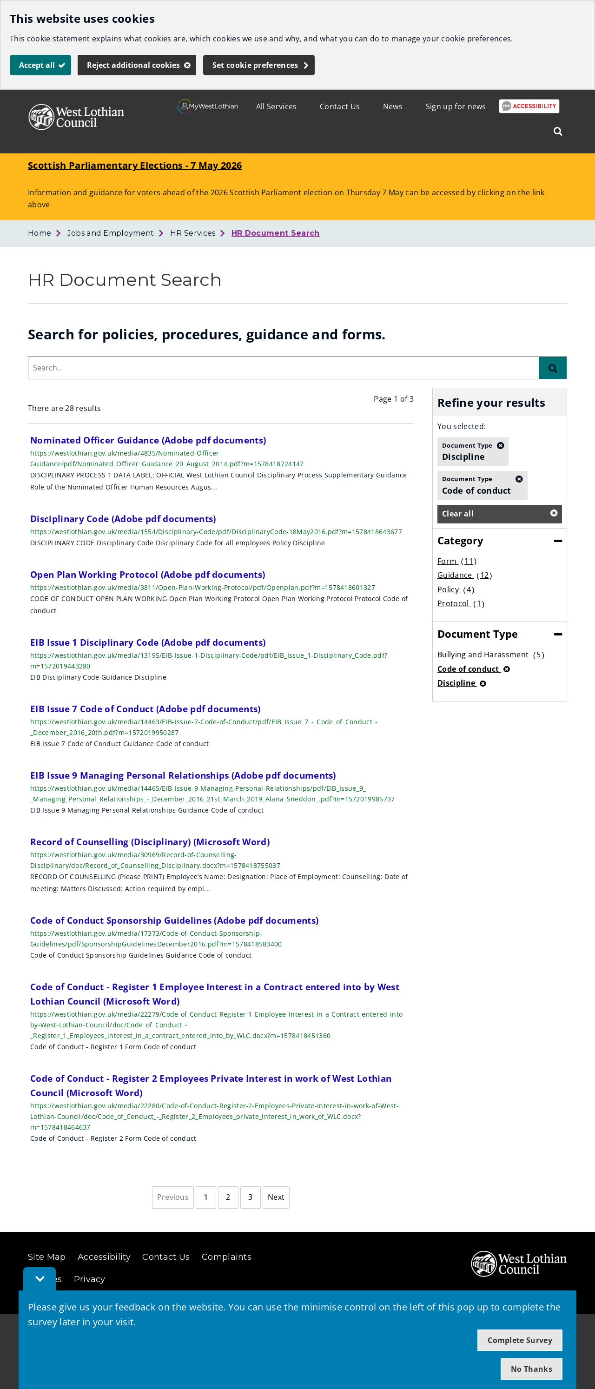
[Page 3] (250, 1197)
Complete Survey (520, 1340)
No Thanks (531, 1369)
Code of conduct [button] (476, 485)
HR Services (193, 233)
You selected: (461, 426)
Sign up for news (456, 106)
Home (39, 233)
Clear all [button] (458, 514)
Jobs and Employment (110, 233)
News (393, 106)
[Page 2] (228, 1197)
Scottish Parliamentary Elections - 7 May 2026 (135, 165)
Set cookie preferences (255, 65)
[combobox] (283, 367)
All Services (276, 106)
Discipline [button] (467, 451)
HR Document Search (275, 233)
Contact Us (340, 106)
